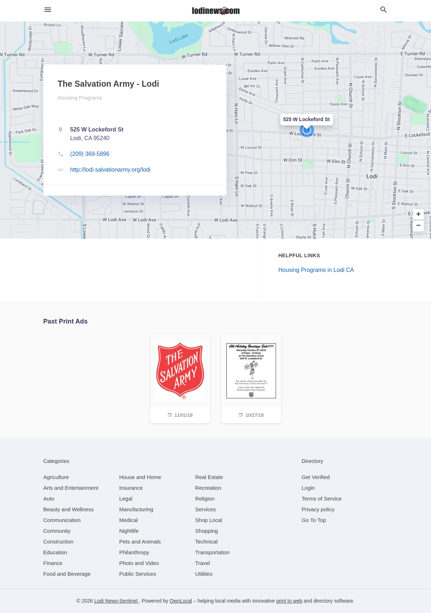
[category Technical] (206, 541)
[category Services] (205, 509)
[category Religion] (205, 498)
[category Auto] (49, 498)
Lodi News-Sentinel (116, 601)
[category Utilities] (203, 574)
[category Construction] (58, 541)
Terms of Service (322, 498)
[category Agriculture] (56, 477)
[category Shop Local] (208, 520)
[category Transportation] (212, 552)
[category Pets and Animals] (140, 541)
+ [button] (418, 215)
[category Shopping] (206, 531)
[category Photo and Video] (139, 563)
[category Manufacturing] (136, 509)
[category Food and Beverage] (67, 574)
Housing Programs (80, 98)
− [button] (418, 226)
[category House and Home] (140, 477)
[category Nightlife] (129, 531)
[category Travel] (202, 563)
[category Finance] (52, 563)
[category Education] (55, 552)
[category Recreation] (208, 488)
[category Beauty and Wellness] (68, 509)
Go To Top (314, 520)
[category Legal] (125, 498)
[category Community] (57, 531)
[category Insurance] (131, 488)
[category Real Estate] (209, 477)
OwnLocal (181, 601)
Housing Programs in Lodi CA (316, 270)
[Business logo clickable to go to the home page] (215, 10)
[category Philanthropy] (134, 552)
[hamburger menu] (47, 9)
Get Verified (316, 477)
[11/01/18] (180, 378)
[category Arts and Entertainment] (70, 488)
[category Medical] (128, 520)
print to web (289, 601)
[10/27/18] (251, 378)
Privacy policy (318, 509)
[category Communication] (62, 520)
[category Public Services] (137, 574)
